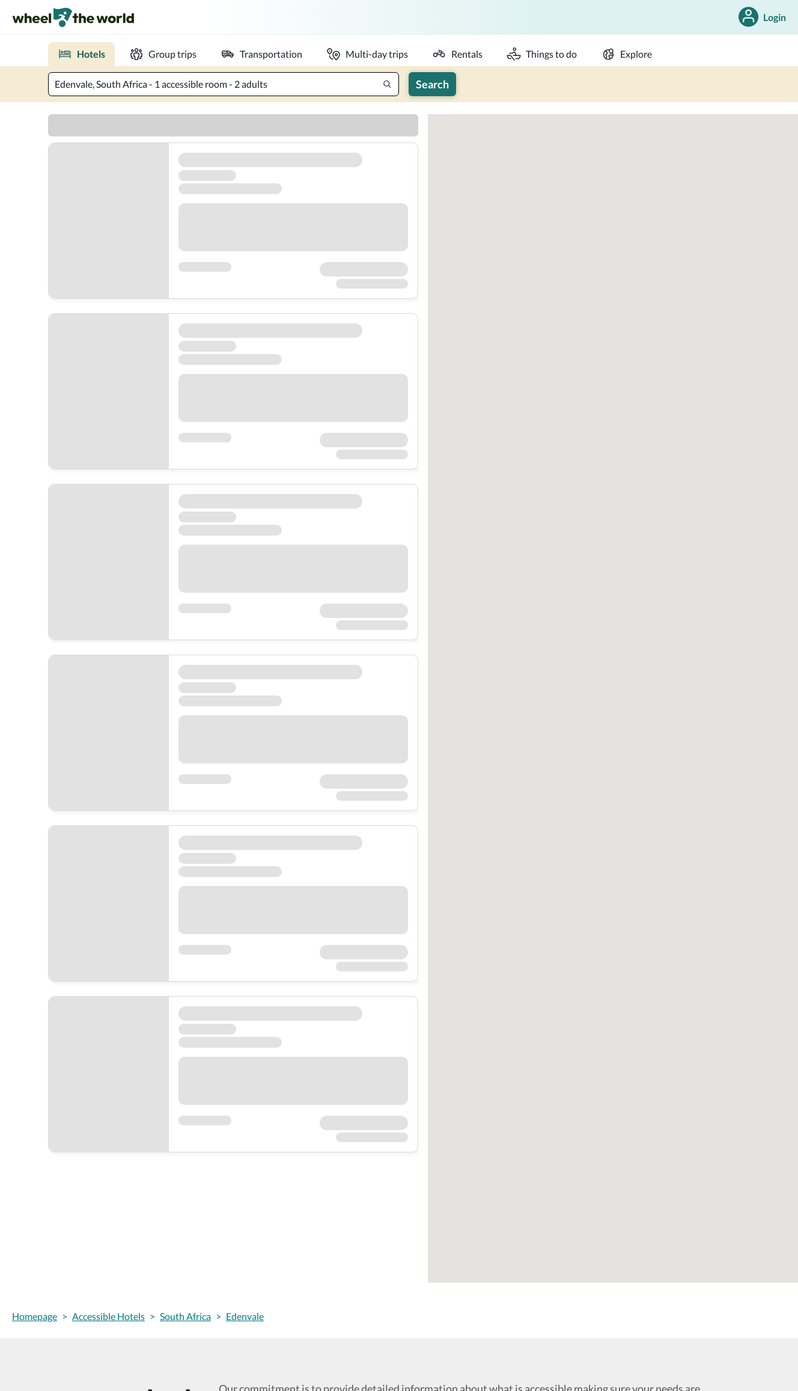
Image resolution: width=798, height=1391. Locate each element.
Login (761, 17)
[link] (73, 17)
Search (432, 84)
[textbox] (223, 84)
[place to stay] (81, 54)
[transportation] (261, 54)
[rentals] (457, 54)
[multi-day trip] (367, 54)
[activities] (541, 54)
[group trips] (163, 54)
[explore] (626, 54)
